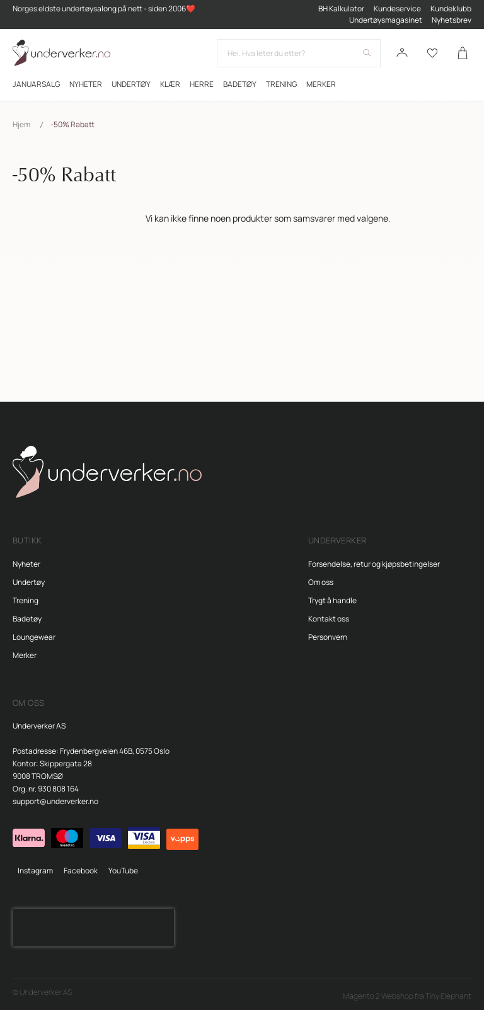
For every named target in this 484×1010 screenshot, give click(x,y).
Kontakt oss (328, 618)
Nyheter (26, 564)
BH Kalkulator (341, 8)
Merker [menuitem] (321, 84)
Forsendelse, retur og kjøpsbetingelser (374, 564)
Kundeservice (397, 8)
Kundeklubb (450, 8)
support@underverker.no (55, 801)
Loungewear (34, 637)
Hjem (21, 124)
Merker (25, 655)
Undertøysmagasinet (385, 19)
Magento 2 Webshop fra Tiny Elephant (407, 995)
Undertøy (29, 582)
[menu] (242, 84)
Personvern (327, 637)
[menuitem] (36, 84)
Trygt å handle (332, 600)
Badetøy (27, 618)
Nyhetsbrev (451, 19)
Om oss (320, 582)
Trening (25, 600)
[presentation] (93, 927)
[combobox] (299, 53)
